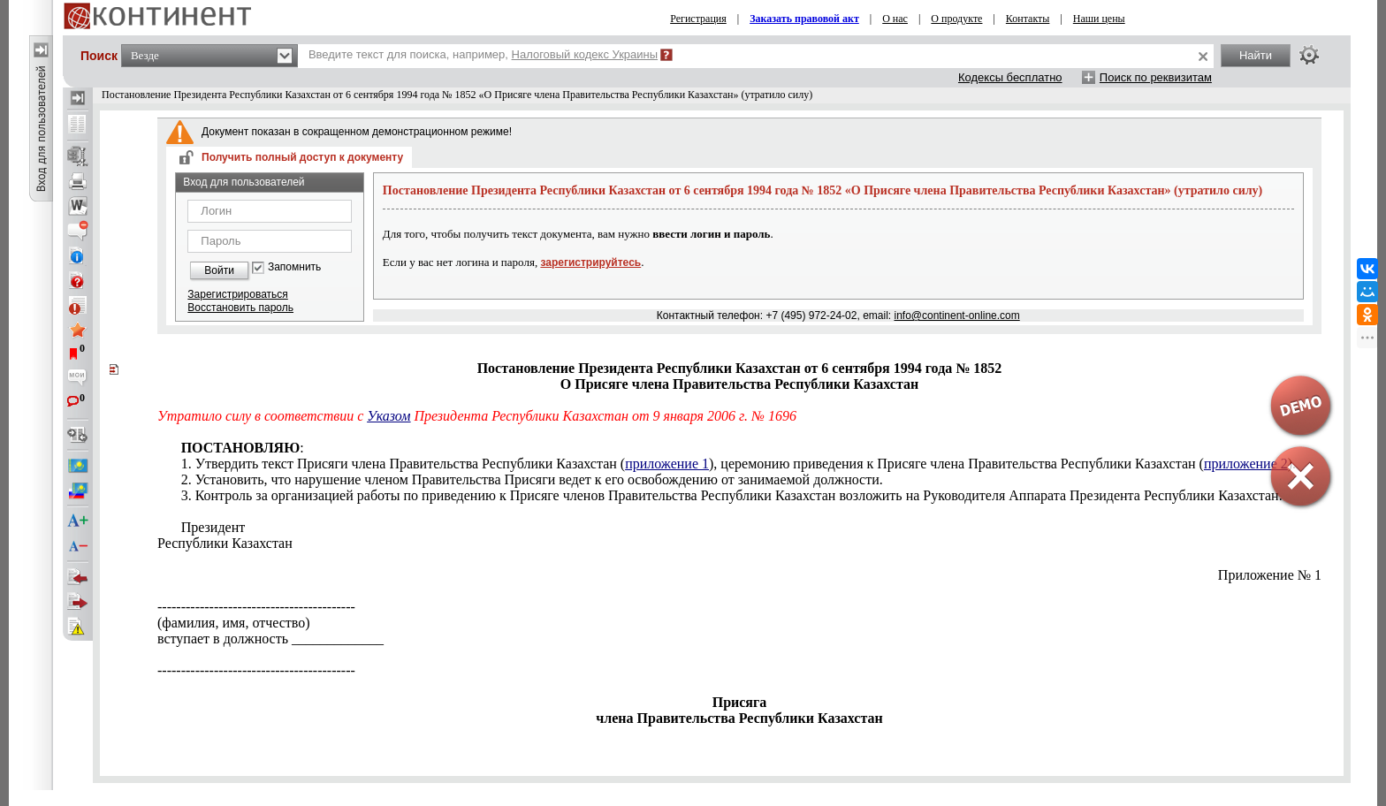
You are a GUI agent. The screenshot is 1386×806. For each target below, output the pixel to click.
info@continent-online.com (956, 315)
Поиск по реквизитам (1156, 77)
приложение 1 (667, 463)
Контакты (1028, 18)
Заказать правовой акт (804, 18)
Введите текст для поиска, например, (483, 54)
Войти (219, 270)
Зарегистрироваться (237, 294)
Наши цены (1099, 18)
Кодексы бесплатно (1010, 77)
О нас (895, 18)
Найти (1255, 55)
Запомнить (294, 267)
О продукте (956, 18)
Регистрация (698, 18)
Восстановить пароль (240, 307)
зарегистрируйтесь (590, 262)
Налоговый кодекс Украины (585, 54)
